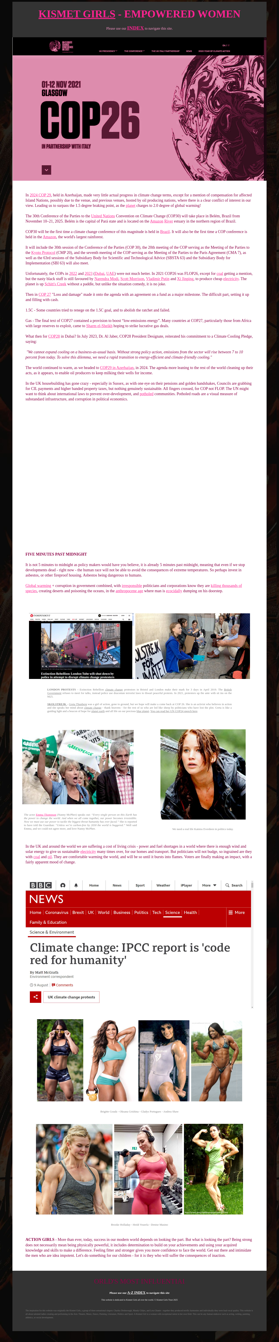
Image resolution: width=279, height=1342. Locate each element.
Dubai (99, 273)
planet (130, 205)
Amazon (156, 221)
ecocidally (174, 591)
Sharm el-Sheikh (99, 326)
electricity (231, 279)
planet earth (98, 711)
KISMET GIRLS (77, 14)
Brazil (165, 232)
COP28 (54, 336)
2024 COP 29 (40, 195)
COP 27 (45, 294)
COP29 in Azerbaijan (117, 368)
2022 (73, 273)
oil (50, 857)
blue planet (142, 711)
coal (220, 273)
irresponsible (132, 585)
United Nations (103, 216)
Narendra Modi (106, 279)
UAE (110, 273)
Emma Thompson (46, 814)
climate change (114, 689)
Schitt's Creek (55, 284)
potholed (146, 394)
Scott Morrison (132, 279)
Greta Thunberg (78, 704)
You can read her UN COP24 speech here (173, 711)
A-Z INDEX (136, 1292)
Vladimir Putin (158, 279)
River (168, 221)
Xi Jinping (185, 279)
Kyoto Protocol (43, 252)
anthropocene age (129, 591)
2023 (88, 273)
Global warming (38, 585)
